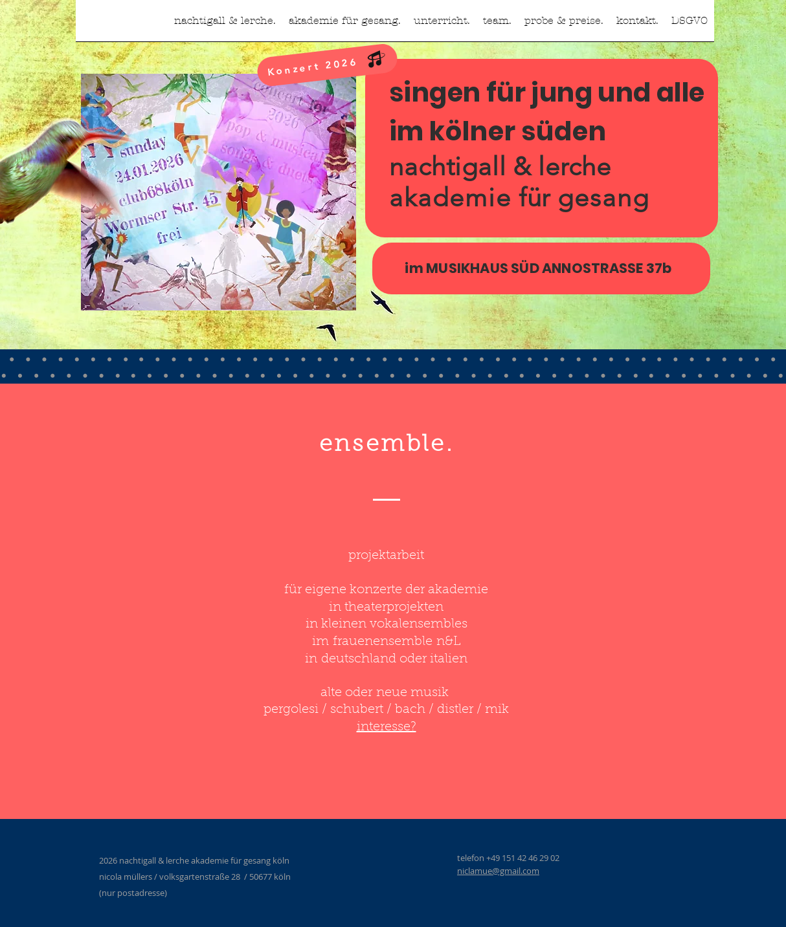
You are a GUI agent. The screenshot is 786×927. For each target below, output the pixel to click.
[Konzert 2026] (327, 65)
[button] (442, 25)
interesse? (386, 727)
